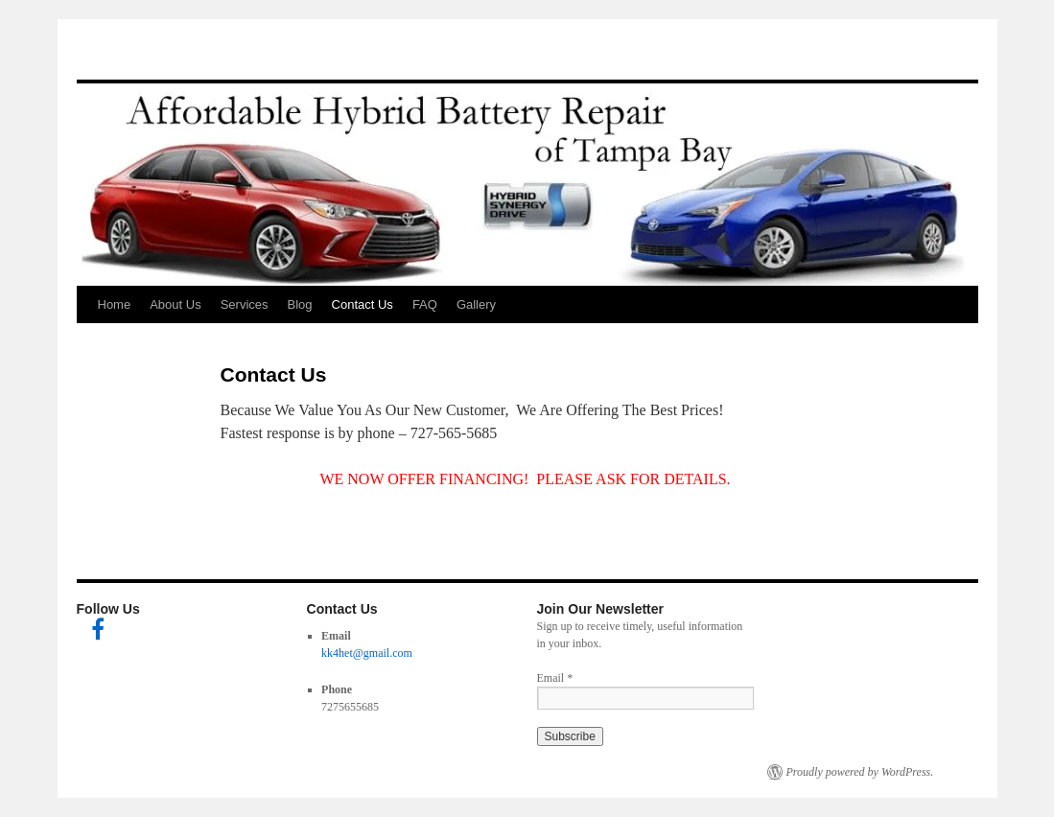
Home (114, 304)
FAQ (424, 304)
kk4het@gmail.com (366, 653)
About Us (175, 304)
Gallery (476, 304)
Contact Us (362, 304)
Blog (300, 304)
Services (245, 304)
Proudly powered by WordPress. (860, 772)
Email (555, 678)
